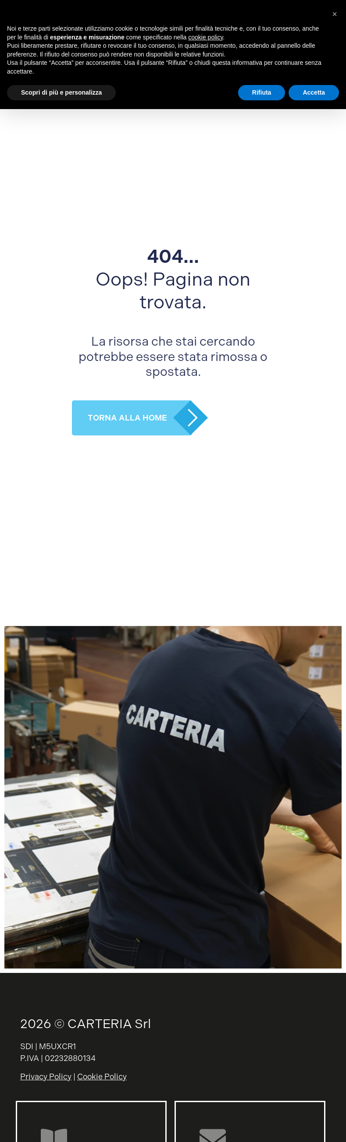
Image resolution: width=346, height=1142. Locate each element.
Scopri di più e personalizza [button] (61, 92)
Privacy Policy (45, 1076)
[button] (335, 14)
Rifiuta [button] (261, 92)
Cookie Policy (102, 1076)
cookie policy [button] (205, 37)
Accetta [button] (314, 92)
